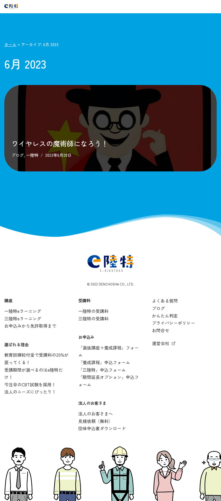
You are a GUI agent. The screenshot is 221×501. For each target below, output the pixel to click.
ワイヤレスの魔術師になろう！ (60, 143)
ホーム (10, 44)
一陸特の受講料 (93, 311)
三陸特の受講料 (93, 318)
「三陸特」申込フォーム (102, 370)
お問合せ (160, 330)
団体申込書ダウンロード (102, 428)
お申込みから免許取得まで (30, 326)
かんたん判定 (165, 316)
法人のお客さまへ (95, 414)
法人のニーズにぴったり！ (30, 392)
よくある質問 (165, 301)
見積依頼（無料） (95, 421)
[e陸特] (11, 6)
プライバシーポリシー (173, 323)
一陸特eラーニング (22, 311)
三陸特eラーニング (22, 318)
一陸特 (32, 155)
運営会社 (160, 344)
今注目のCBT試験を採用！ (30, 384)
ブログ (18, 155)
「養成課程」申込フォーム (104, 362)
